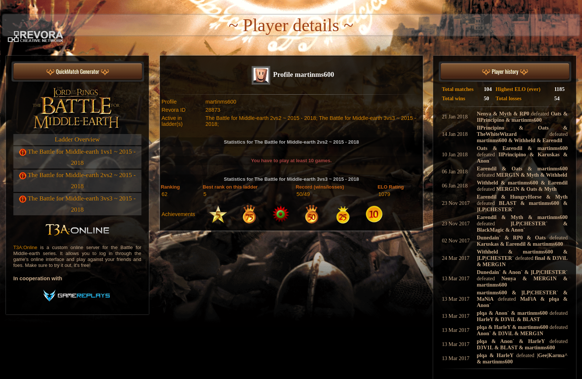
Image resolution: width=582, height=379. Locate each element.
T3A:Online (25, 247)
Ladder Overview (77, 139)
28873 (212, 110)
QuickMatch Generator (77, 72)
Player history (505, 72)
